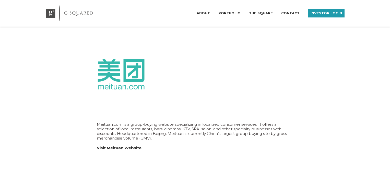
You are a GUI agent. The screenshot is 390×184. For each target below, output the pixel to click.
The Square (261, 13)
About (203, 13)
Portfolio (229, 13)
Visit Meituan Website (119, 147)
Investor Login (326, 13)
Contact (290, 13)
